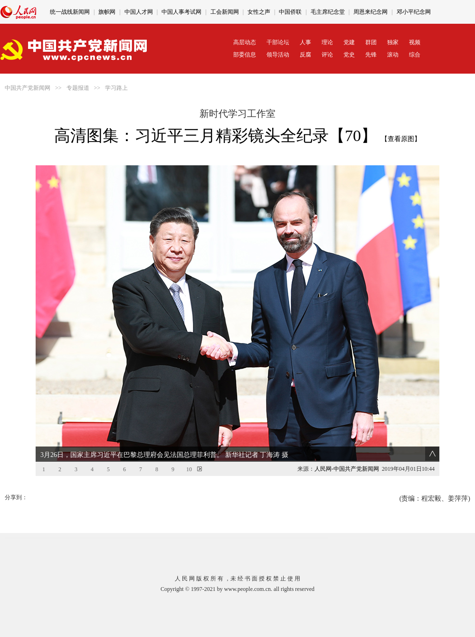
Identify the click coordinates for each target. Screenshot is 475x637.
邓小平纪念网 (414, 12)
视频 (414, 42)
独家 (393, 42)
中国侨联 (290, 12)
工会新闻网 (224, 12)
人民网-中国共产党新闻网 (346, 469)
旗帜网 (106, 12)
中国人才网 (138, 12)
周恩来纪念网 (370, 12)
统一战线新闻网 (70, 12)
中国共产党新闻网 (27, 88)
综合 (414, 54)
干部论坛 (277, 42)
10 (189, 469)
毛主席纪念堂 (328, 12)
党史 (349, 54)
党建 (349, 42)
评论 (327, 54)
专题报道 (77, 88)
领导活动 (277, 54)
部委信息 (244, 54)
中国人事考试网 (181, 12)
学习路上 (116, 88)
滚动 (393, 54)
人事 (305, 42)
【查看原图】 (401, 139)
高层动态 (244, 42)
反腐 (305, 54)
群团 (371, 42)
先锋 (371, 54)
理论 (327, 42)
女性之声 (258, 12)
